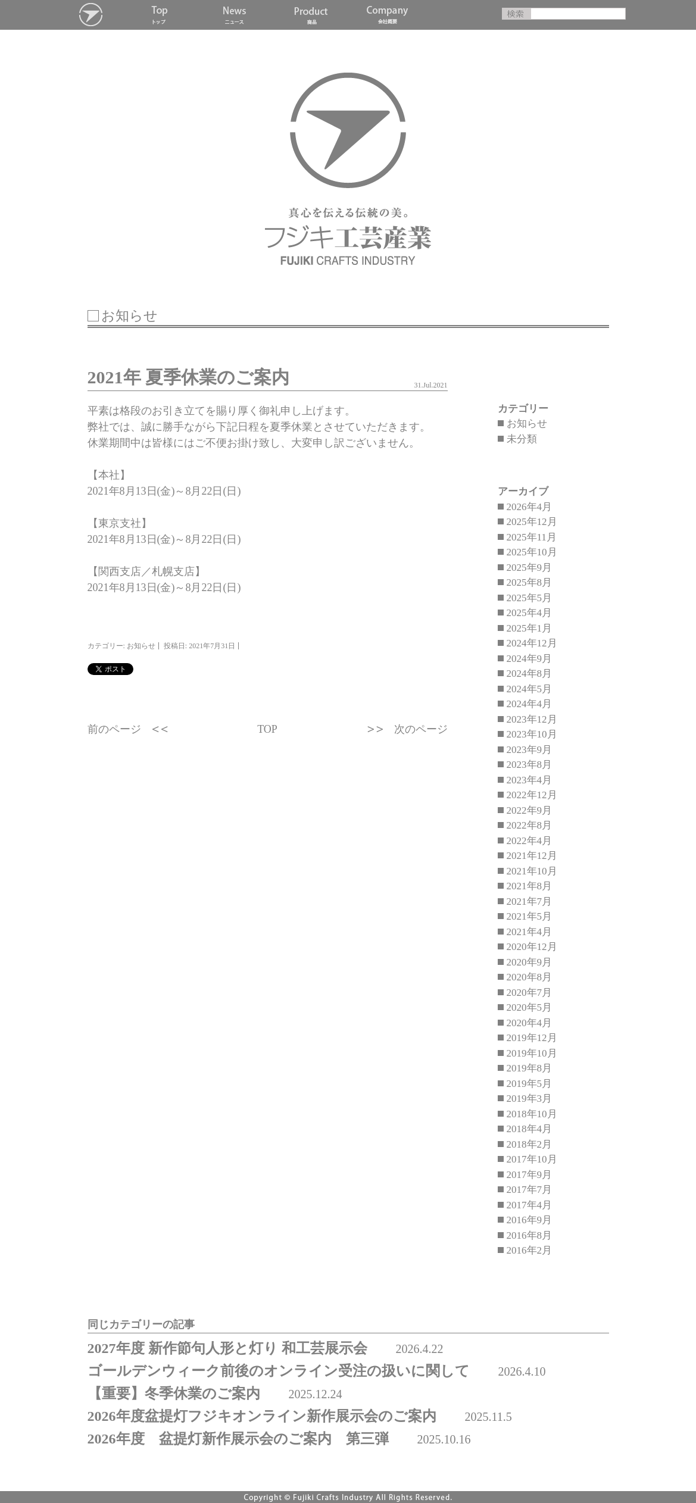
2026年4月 (530, 507)
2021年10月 (532, 871)
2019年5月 (530, 1083)
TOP (267, 729)
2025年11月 (532, 537)
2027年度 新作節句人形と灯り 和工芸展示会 (227, 1348)
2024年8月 (530, 673)
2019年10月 (532, 1053)
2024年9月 (530, 658)
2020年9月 (530, 962)
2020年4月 (530, 1023)
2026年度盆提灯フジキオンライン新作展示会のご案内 (262, 1416)
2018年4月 (530, 1129)
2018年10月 (532, 1114)
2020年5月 (530, 1007)
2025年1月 (530, 628)
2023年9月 (530, 749)
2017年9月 (530, 1174)
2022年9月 (530, 810)
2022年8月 (530, 825)
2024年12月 (532, 643)
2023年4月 (530, 780)
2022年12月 (532, 795)
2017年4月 (530, 1205)
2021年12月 (532, 855)
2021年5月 (530, 916)
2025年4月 (530, 612)
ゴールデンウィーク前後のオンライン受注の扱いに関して (279, 1371)
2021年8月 (530, 886)
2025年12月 (532, 521)
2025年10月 (532, 552)
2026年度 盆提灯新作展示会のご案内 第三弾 (238, 1438)
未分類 (522, 439)
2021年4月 (530, 932)
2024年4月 (530, 704)
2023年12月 (532, 719)
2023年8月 (530, 764)
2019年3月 (530, 1098)
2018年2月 (530, 1144)
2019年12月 (532, 1037)
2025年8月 (530, 582)
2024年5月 (530, 689)
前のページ (114, 729)
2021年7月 (530, 901)
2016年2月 (530, 1250)
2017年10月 (532, 1159)
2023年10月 (532, 734)
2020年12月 (532, 946)
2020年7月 (530, 992)
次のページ (421, 729)
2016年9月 (530, 1220)
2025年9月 (530, 567)
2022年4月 (530, 840)
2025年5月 (530, 598)
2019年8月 (530, 1068)
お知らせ (527, 423)
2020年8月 (530, 977)
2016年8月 (530, 1235)
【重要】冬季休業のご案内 (174, 1393)
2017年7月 (530, 1189)
